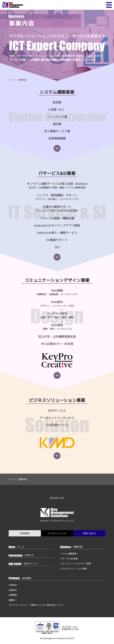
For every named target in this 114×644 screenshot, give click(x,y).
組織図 (12, 600)
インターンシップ (57, 533)
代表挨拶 (13, 585)
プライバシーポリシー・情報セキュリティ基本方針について (36, 605)
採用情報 (24, 533)
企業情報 (13, 595)
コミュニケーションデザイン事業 (76, 563)
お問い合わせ (89, 533)
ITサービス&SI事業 (69, 558)
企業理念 (13, 590)
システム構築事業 (69, 553)
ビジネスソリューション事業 (74, 568)
